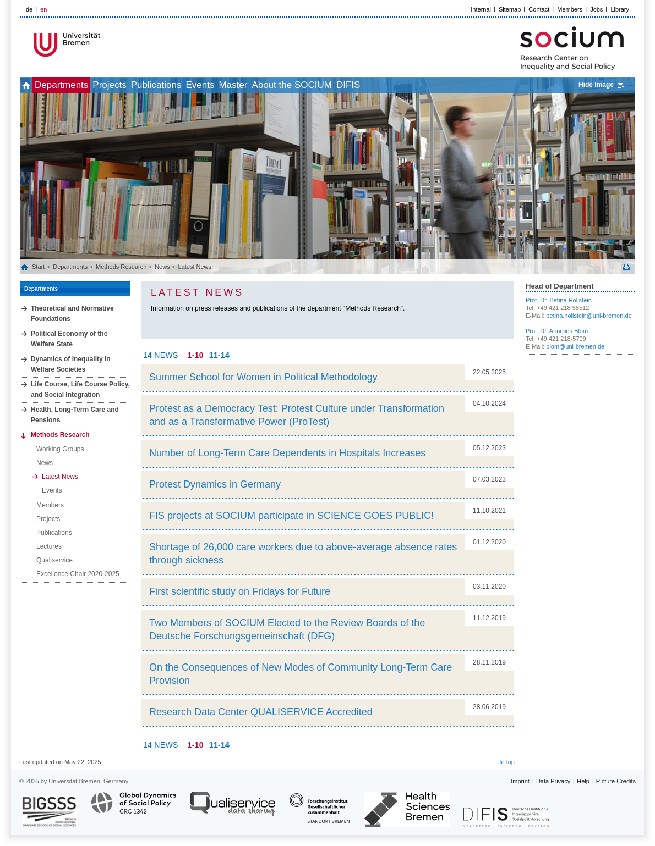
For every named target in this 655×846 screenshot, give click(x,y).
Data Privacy (553, 781)
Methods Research (121, 266)
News (162, 266)
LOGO (104, 44)
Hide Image (596, 85)
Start (39, 266)
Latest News (194, 266)
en (43, 9)
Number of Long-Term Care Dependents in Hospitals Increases (287, 452)
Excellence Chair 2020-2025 (77, 574)
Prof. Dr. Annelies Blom (557, 331)
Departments (79, 85)
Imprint (520, 781)
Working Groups (60, 449)
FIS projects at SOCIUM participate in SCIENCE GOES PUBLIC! (291, 515)
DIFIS (439, 85)
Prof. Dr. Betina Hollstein (559, 300)
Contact (538, 9)
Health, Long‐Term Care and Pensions (75, 415)
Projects (139, 85)
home (32, 85)
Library (619, 9)
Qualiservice (54, 560)
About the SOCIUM (370, 85)
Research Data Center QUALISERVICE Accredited (261, 711)
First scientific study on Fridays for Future (239, 591)
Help (583, 781)
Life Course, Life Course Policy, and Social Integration (80, 389)
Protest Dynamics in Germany (215, 484)
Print (626, 267)
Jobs (596, 9)
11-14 (219, 355)
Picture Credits (616, 781)
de (29, 9)
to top (507, 762)
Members (569, 9)
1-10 (196, 355)
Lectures (49, 546)
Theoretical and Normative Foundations (72, 314)
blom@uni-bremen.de (575, 346)
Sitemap (510, 9)
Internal (481, 9)
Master (299, 85)
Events (254, 85)
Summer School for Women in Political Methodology (263, 377)
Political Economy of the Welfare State (69, 339)
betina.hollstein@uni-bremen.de (588, 315)
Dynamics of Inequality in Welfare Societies (71, 364)
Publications (198, 85)
